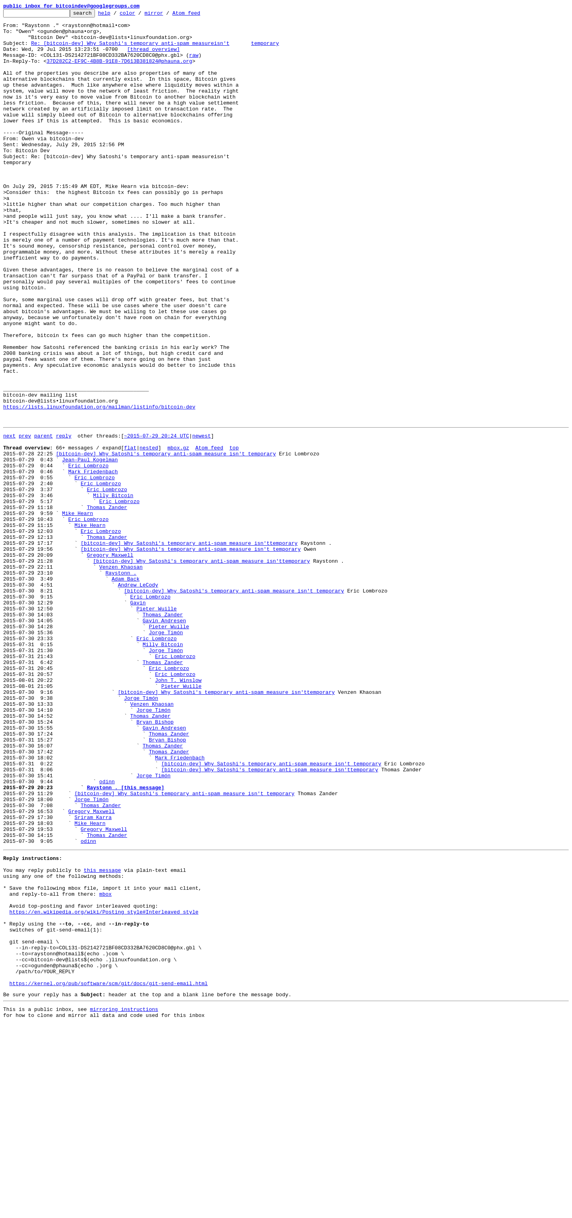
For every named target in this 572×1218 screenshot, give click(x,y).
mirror (166, 15)
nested (148, 533)
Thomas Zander (107, 604)
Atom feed (199, 15)
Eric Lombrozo (88, 554)
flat (130, 533)
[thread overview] (153, 57)
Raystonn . (120, 683)
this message (102, 1038)
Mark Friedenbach (93, 561)
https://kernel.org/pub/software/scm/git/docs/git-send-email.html (109, 1173)
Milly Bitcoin (113, 590)
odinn (107, 933)
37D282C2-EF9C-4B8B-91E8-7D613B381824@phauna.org (119, 71)
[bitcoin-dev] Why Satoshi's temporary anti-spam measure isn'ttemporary (189, 647)
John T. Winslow (178, 812)
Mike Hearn (77, 612)
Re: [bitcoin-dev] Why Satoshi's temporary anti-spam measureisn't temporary (155, 50)
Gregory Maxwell (110, 662)
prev (25, 519)
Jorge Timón (166, 755)
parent (43, 519)
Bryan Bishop (155, 862)
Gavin (138, 719)
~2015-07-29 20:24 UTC (156, 519)
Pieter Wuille (156, 726)
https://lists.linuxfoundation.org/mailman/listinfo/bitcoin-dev (99, 486)
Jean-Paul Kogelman (90, 547)
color (139, 15)
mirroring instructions (124, 1202)
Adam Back (125, 690)
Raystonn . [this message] (125, 941)
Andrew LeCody (138, 697)
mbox (105, 1066)
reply (64, 519)
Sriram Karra (93, 976)
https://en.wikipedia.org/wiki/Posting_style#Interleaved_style (104, 1088)
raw (193, 64)
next (9, 519)
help (116, 15)
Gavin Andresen (164, 740)
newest (201, 519)
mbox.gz (178, 533)
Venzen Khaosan (121, 676)
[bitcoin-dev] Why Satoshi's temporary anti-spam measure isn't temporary (166, 540)
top (233, 533)
